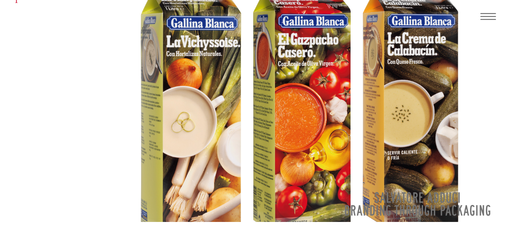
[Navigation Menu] (485, 16)
